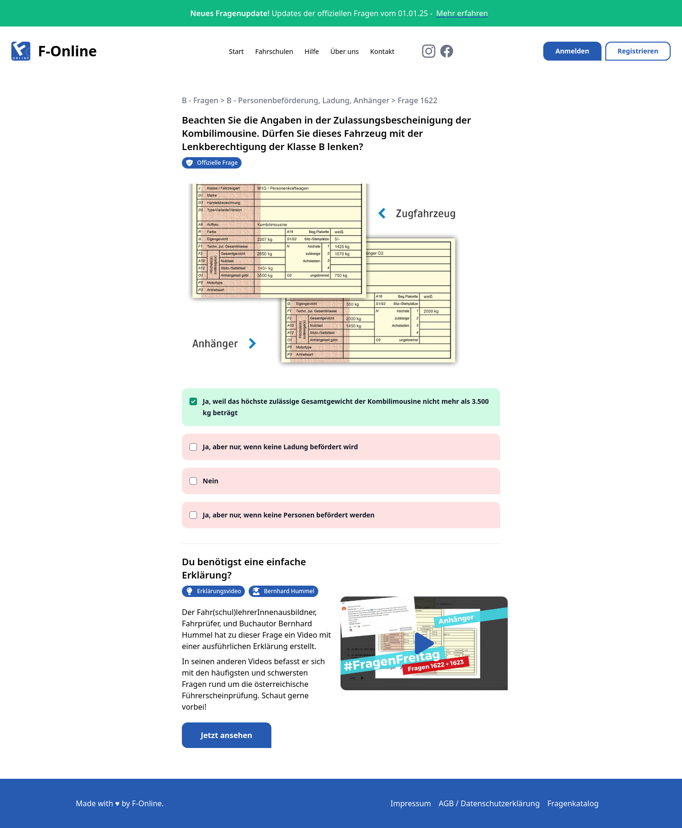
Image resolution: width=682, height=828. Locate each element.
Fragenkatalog (573, 803)
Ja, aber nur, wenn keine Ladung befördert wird (280, 446)
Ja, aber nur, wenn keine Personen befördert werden (289, 514)
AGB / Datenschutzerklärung (489, 803)
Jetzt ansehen (226, 735)
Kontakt (382, 51)
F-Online (54, 51)
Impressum (411, 803)
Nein (210, 480)
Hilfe (312, 51)
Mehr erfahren (462, 13)
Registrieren (638, 50)
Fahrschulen (274, 51)
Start (236, 51)
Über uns (344, 51)
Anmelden (572, 50)
